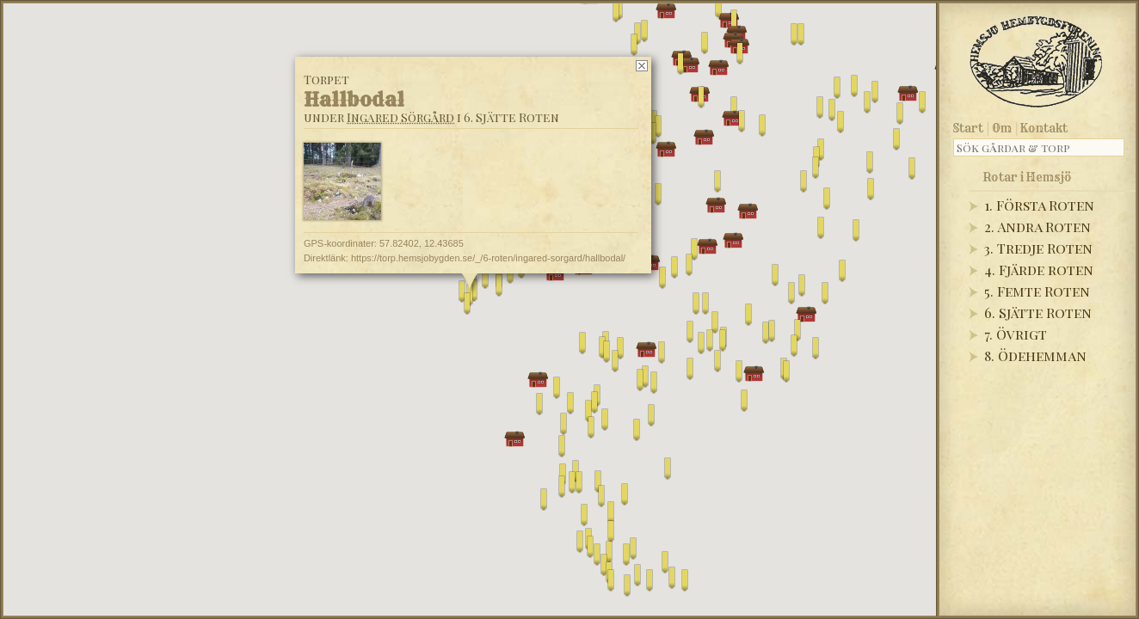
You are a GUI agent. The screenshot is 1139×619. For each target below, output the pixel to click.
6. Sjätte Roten (1038, 312)
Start (968, 128)
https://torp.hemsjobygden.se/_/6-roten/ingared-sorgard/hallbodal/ (488, 258)
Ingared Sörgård (400, 117)
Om (1002, 128)
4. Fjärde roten (1038, 269)
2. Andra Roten (1037, 227)
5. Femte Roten (1037, 291)
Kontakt (1044, 128)
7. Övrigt (1015, 334)
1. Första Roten (1039, 205)
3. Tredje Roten (1038, 248)
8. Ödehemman (1035, 355)
